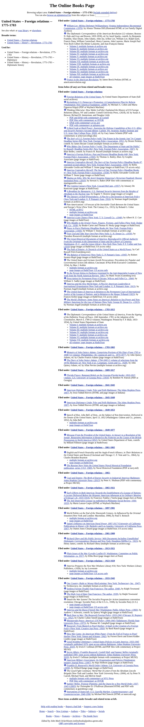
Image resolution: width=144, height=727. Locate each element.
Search (51, 711)
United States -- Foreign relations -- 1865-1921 (93, 488)
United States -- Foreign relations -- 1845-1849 (93, 397)
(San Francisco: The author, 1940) (93, 589)
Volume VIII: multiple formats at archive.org (89, 64)
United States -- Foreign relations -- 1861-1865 (93, 447)
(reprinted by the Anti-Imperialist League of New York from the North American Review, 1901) (103, 274)
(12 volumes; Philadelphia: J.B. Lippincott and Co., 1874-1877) (102, 353)
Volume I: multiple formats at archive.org (88, 46)
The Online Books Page (72, 5)
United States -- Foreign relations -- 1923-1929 (93, 561)
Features (66, 716)
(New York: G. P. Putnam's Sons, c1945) (97, 255)
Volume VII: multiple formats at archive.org (89, 61)
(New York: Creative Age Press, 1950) (101, 627)
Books (49, 716)
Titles (83, 711)
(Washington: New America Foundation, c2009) (99, 103)
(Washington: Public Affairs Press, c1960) (102, 610)
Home (42, 711)
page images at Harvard (80, 604)
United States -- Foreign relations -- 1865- (90, 473)
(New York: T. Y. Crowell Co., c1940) (94, 217)
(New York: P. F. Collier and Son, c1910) (103, 243)
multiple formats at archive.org (83, 212)
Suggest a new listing (93, 706)
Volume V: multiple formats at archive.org (88, 56)
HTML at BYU (76, 209)
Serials (102, 711)
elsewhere (36, 30)
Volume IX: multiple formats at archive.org (88, 66)
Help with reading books (52, 706)
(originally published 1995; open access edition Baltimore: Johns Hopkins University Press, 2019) (101, 654)
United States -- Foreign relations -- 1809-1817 (93, 370)
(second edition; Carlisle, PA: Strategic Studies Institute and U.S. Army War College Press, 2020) (103, 130)
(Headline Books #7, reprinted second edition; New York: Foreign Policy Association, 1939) (103, 163)
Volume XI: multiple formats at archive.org (88, 72)
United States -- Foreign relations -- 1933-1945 (93, 578)
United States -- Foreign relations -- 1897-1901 (93, 508)
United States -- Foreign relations (22, 40)
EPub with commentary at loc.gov (84, 123)
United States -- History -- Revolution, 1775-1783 (29, 42)
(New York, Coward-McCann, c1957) (93, 186)
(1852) (102, 437)
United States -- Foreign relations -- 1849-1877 (93, 430)
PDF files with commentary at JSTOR (86, 120)
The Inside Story (90, 716)
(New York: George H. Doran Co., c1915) (102, 300)
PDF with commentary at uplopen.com (86, 125)
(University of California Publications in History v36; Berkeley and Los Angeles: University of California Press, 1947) (103, 526)
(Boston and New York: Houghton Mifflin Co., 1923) (101, 539)
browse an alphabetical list (59, 15)
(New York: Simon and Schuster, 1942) (100, 635)
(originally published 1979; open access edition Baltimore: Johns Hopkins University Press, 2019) (102, 644)
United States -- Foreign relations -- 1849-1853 (93, 410)
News (56, 716)
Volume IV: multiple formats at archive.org (88, 54)
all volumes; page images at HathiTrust (87, 342)
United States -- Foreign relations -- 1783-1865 (93, 347)
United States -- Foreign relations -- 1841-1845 (93, 385)
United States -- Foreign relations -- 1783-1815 (93, 309)
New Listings (62, 711)
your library (23, 30)
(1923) (102, 293)
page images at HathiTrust (81, 215)
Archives (76, 716)
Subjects (92, 711)
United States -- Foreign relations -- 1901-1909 (93, 533)
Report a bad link (73, 706)
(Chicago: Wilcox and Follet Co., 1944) (100, 278)
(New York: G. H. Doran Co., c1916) (99, 233)
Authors (74, 711)
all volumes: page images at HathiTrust (87, 77)
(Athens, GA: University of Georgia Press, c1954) (99, 376)
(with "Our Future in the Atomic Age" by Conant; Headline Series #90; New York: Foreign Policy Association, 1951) (102, 139)
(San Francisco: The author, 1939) (92, 594)
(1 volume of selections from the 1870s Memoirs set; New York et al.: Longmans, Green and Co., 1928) (101, 361)
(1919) (102, 495)
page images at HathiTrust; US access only (88, 270)
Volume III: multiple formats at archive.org (88, 51)
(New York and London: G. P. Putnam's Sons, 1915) (100, 285)
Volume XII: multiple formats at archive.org (89, 74)
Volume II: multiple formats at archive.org (88, 49)
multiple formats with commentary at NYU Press (91, 678)
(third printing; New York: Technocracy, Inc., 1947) (103, 583)
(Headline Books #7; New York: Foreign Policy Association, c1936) (101, 171)
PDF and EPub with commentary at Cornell (89, 117)
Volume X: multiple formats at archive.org (88, 69)
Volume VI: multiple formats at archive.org (88, 59)
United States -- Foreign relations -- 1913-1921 (93, 548)
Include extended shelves (105, 12)
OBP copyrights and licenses (72, 723)
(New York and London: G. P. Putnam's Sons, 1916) (102, 197)
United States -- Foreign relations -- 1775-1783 (93, 20)
